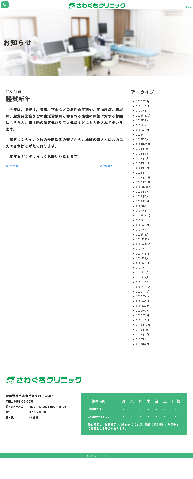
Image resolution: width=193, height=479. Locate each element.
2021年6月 (142, 263)
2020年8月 (143, 291)
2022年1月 (142, 234)
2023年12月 (143, 177)
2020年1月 (142, 320)
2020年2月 (142, 315)
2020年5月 (142, 301)
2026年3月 (142, 101)
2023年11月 (143, 182)
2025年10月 (143, 115)
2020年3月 (142, 310)
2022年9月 (142, 220)
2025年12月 (143, 111)
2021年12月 (143, 239)
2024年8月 (142, 153)
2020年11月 (143, 287)
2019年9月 (142, 334)
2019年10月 (143, 329)
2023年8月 (142, 191)
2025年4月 (142, 134)
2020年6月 (143, 296)
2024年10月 (143, 149)
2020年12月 (143, 282)
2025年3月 (142, 139)
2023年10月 (143, 187)
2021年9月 (142, 248)
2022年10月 (143, 215)
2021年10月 (143, 244)
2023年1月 (142, 206)
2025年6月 (142, 130)
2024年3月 (142, 168)
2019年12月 (143, 325)
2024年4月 (142, 163)
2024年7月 (142, 158)
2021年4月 (142, 272)
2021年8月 (142, 253)
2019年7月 (142, 339)
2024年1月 (142, 172)
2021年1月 (142, 277)
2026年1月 (142, 106)
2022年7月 (142, 230)
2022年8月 (142, 225)
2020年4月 (142, 306)
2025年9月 (142, 120)
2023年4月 (142, 201)
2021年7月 (142, 258)
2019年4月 (142, 344)
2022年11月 (143, 210)
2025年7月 (142, 125)
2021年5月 (142, 268)
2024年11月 (143, 144)
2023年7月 (142, 196)
